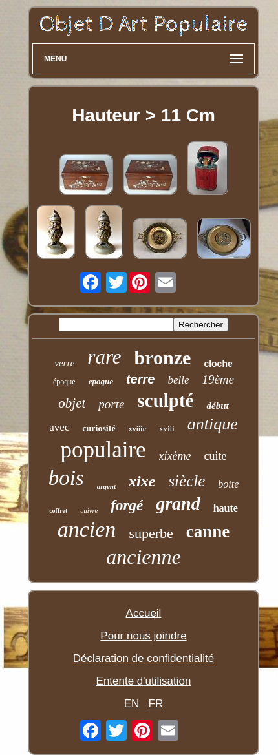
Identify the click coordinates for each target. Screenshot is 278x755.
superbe (151, 533)
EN (132, 704)
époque (64, 381)
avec (59, 427)
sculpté (165, 400)
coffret (58, 510)
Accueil (144, 613)
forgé (127, 505)
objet (71, 403)
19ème (218, 379)
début (217, 405)
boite (228, 484)
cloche (218, 363)
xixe (142, 481)
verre (64, 363)
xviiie (137, 428)
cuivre (89, 510)
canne (208, 531)
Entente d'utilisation (143, 681)
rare (104, 357)
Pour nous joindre (143, 636)
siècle (186, 481)
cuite (215, 456)
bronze (162, 357)
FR (156, 704)
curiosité (98, 428)
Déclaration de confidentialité (143, 658)
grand (178, 503)
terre (140, 379)
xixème (175, 456)
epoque (101, 381)
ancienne (143, 556)
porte (111, 404)
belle (178, 380)
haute (225, 507)
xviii (167, 428)
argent (106, 486)
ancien (87, 529)
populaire (102, 449)
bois (66, 478)
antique (212, 424)
